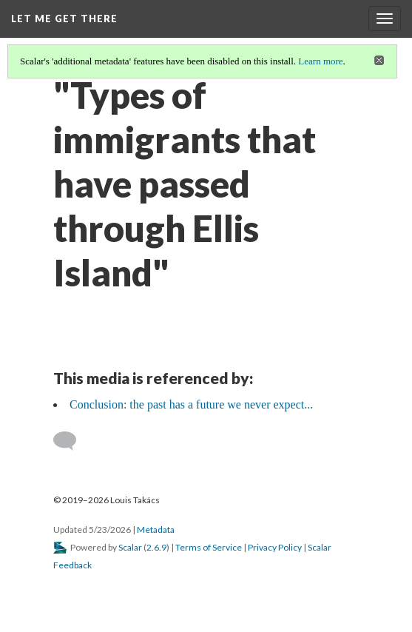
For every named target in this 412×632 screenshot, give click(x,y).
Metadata (156, 529)
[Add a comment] (71, 441)
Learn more (320, 61)
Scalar (130, 547)
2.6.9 (156, 547)
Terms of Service (208, 547)
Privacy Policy (275, 547)
